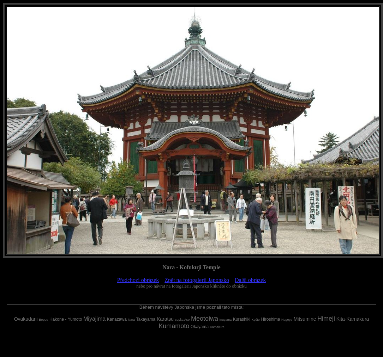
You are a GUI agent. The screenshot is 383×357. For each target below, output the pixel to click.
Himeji (326, 318)
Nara (131, 319)
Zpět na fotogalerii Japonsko (196, 280)
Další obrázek (250, 280)
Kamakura (217, 327)
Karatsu (165, 319)
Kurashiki (241, 319)
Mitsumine (305, 319)
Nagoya (286, 319)
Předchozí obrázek (138, 280)
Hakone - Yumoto (65, 319)
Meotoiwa (204, 318)
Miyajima (94, 319)
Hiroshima (270, 319)
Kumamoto (173, 326)
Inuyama (226, 319)
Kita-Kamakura (352, 319)
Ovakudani (26, 319)
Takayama (146, 319)
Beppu (43, 319)
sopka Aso (182, 319)
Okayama (200, 326)
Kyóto (256, 319)
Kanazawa (117, 319)
